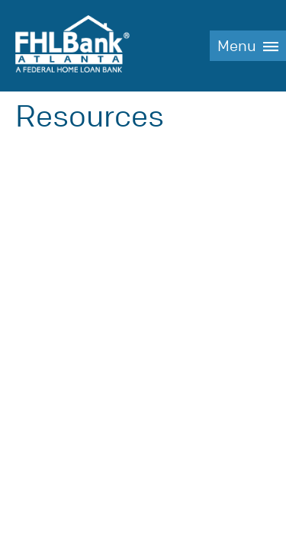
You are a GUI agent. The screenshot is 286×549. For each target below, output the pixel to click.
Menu (236, 46)
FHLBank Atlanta (72, 45)
